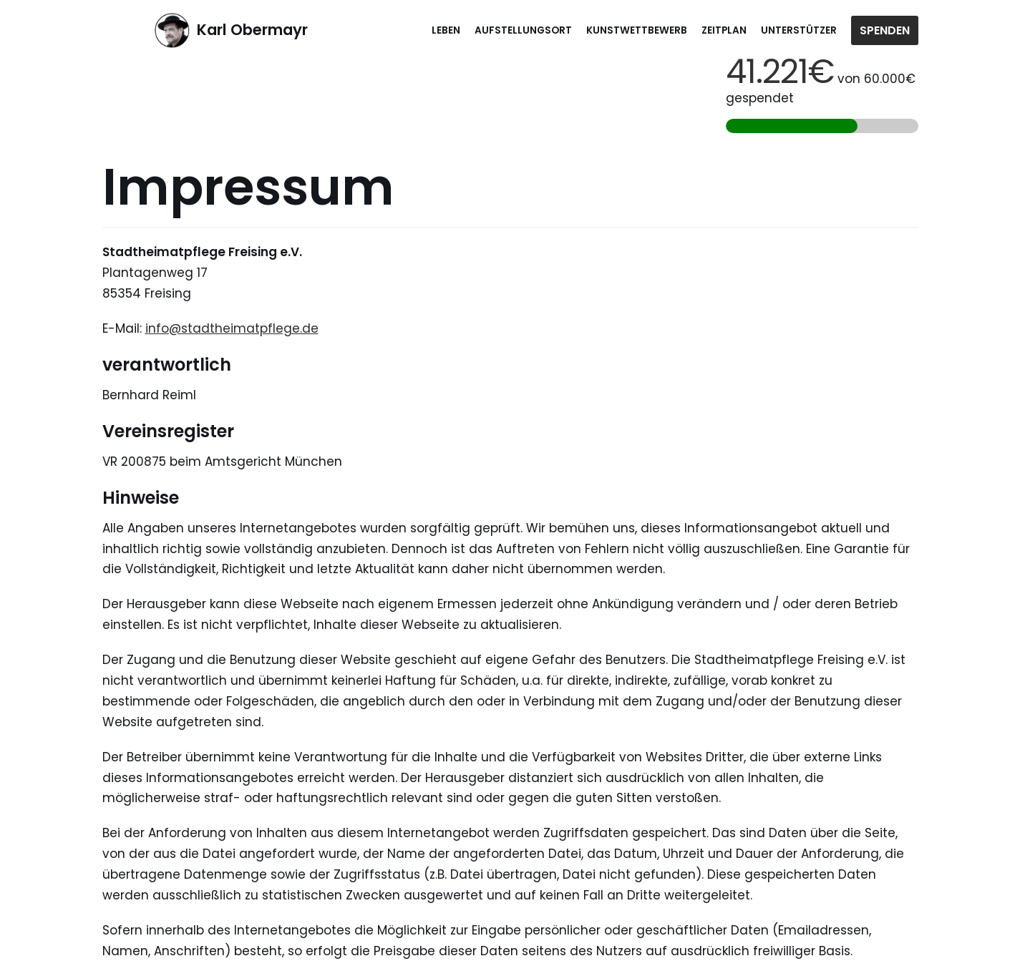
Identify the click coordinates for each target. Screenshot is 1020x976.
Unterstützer (799, 30)
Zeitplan (724, 30)
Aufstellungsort (523, 30)
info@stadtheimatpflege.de (232, 328)
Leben (446, 30)
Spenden (885, 30)
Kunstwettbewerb (636, 30)
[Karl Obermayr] (231, 30)
